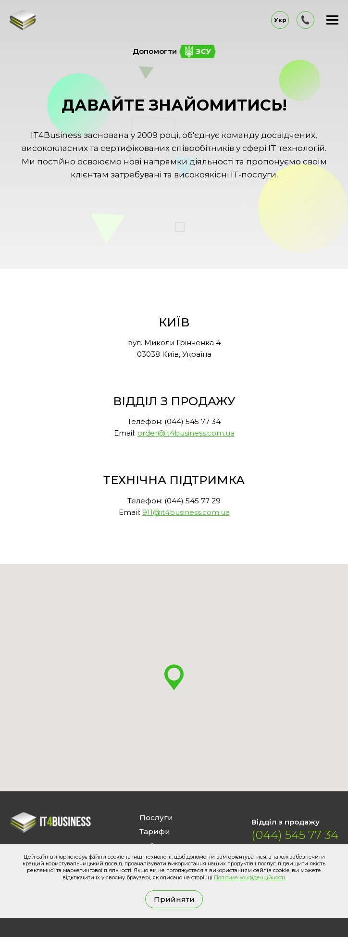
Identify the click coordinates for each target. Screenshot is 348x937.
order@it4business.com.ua (186, 432)
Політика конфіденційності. (250, 877)
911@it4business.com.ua (186, 512)
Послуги (156, 817)
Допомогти (174, 51)
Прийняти (174, 899)
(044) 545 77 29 (192, 500)
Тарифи (154, 831)
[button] (174, 677)
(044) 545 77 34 (192, 421)
